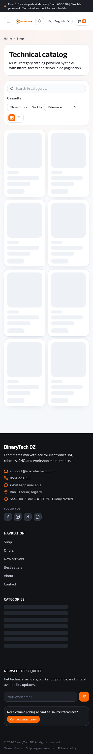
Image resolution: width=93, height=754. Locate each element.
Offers (9, 550)
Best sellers (13, 567)
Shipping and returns (40, 748)
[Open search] (39, 21)
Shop (8, 542)
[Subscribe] (84, 697)
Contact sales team (23, 719)
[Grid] (11, 117)
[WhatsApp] (38, 517)
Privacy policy (67, 748)
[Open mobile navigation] (8, 21)
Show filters (18, 107)
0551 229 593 (20, 478)
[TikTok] (28, 517)
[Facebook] (8, 517)
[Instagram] (18, 517)
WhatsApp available (25, 485)
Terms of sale (13, 748)
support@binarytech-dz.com (32, 471)
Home (8, 38)
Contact (10, 584)
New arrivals (14, 559)
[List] (18, 117)
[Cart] (82, 21)
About (8, 576)
